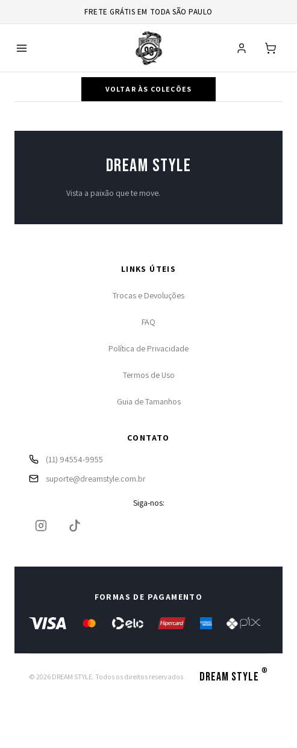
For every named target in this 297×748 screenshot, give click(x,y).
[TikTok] (75, 526)
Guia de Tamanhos (149, 401)
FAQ (148, 321)
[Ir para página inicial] (149, 48)
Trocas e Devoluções (148, 295)
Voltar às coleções (148, 88)
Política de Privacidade (148, 348)
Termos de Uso (149, 374)
